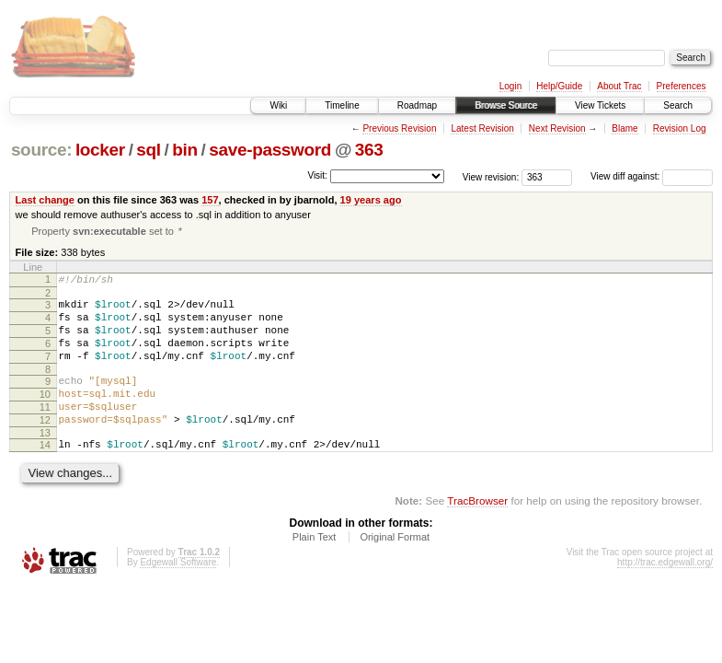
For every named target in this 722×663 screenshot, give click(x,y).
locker (100, 149)
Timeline (342, 105)
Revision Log (679, 128)
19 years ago (371, 199)
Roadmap (417, 105)
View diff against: (651, 176)
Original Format (395, 569)
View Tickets (600, 105)
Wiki (278, 105)
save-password (270, 149)
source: (41, 149)
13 (45, 462)
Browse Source (506, 105)
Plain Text (314, 569)
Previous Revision (399, 128)
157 (209, 199)
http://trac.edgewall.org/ (665, 594)
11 (45, 430)
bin (184, 149)
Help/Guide (559, 86)
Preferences (681, 86)
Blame (624, 128)
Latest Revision (482, 128)
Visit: (317, 175)
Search (678, 105)
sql (148, 149)
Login (510, 86)
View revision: (491, 176)
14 (45, 474)
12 (45, 446)
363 (369, 149)
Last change (45, 199)
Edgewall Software (178, 594)
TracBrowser (477, 533)
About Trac (619, 86)
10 (45, 415)
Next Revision (557, 128)
